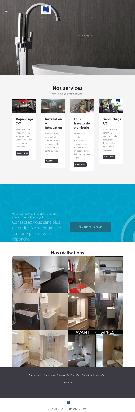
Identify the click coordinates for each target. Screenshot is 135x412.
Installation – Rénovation (53, 123)
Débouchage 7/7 (112, 121)
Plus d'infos (22, 153)
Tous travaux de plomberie (82, 123)
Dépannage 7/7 (24, 121)
